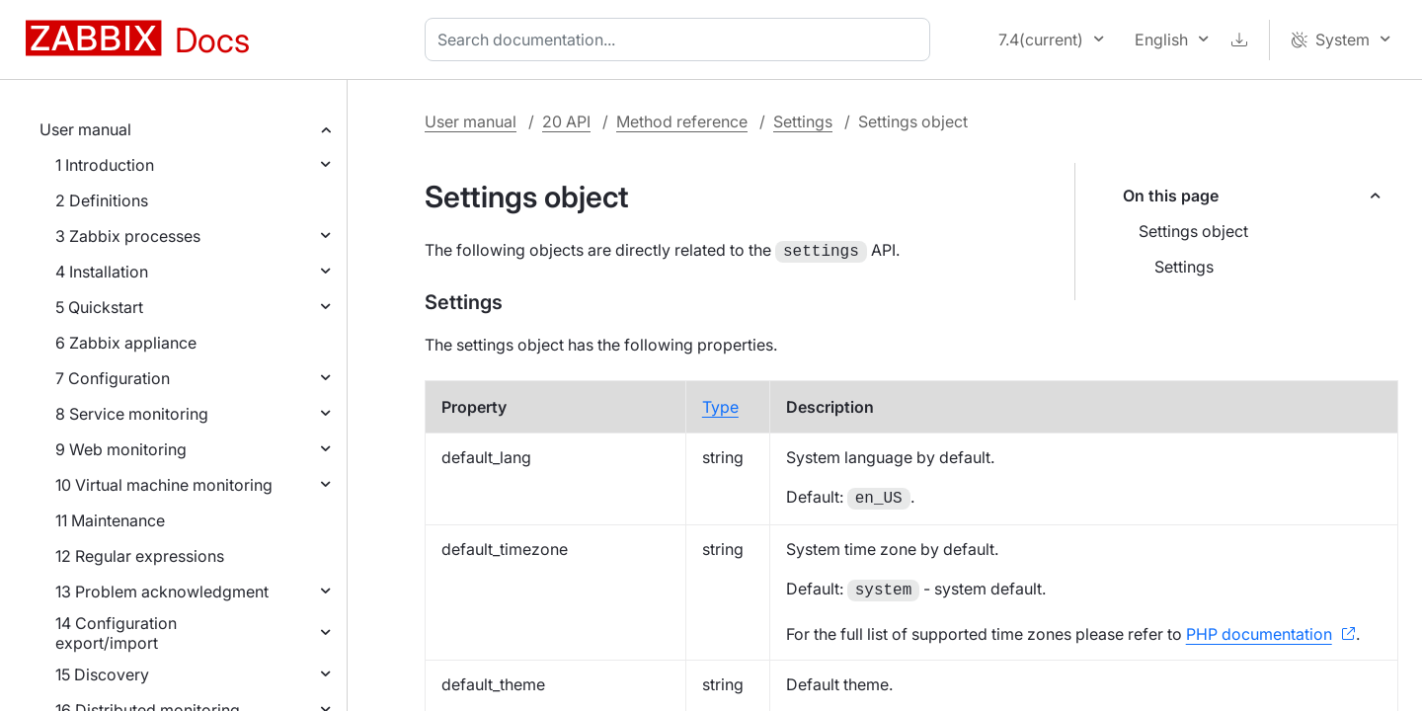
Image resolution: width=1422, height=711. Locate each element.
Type (720, 405)
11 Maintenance (110, 520)
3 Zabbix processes (127, 236)
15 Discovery (102, 674)
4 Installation (101, 271)
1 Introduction (104, 165)
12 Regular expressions (139, 556)
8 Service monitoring (131, 414)
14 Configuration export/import (116, 633)
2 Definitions (101, 200)
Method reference (682, 121)
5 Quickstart (99, 307)
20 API (566, 121)
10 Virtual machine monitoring (164, 485)
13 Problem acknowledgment (162, 591)
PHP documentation (1259, 632)
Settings (802, 121)
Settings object (1193, 231)
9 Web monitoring (121, 449)
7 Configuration (112, 378)
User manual (85, 129)
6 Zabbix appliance (126, 343)
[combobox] (681, 39)
